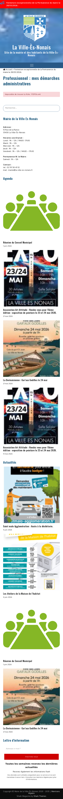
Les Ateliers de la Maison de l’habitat (21, 593)
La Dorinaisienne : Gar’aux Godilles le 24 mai (25, 380)
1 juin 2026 (7, 246)
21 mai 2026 (8, 316)
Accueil (9, 69)
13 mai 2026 (8, 454)
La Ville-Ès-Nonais (31, 47)
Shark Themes (40, 796)
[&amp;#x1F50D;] (55, 108)
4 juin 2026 (7, 530)
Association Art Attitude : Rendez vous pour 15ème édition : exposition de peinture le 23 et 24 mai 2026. (29, 311)
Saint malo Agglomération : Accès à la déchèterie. (28, 526)
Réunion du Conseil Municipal (17, 242)
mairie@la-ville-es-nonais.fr (20, 170)
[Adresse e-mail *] (31, 749)
